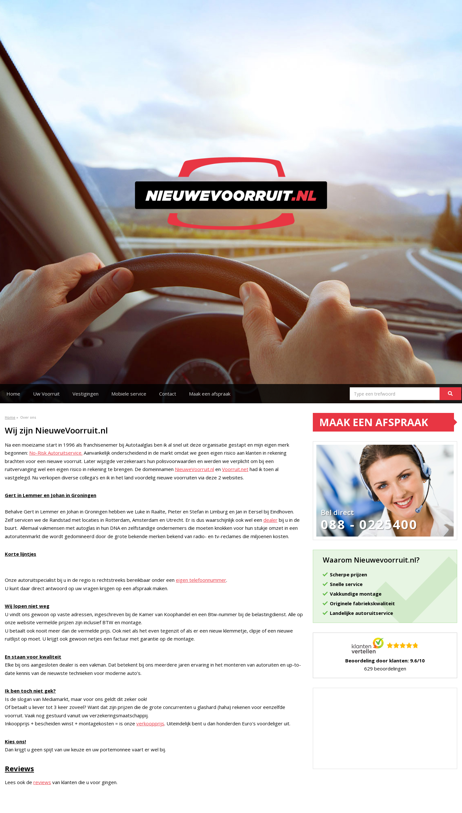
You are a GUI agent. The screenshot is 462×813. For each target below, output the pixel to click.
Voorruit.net (235, 469)
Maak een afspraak (209, 393)
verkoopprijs (150, 723)
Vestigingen (85, 393)
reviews (42, 782)
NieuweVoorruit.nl (194, 469)
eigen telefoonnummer (201, 580)
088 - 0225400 (369, 524)
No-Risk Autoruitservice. (55, 453)
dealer (270, 520)
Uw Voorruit (46, 393)
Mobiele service (128, 393)
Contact (167, 393)
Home (13, 393)
